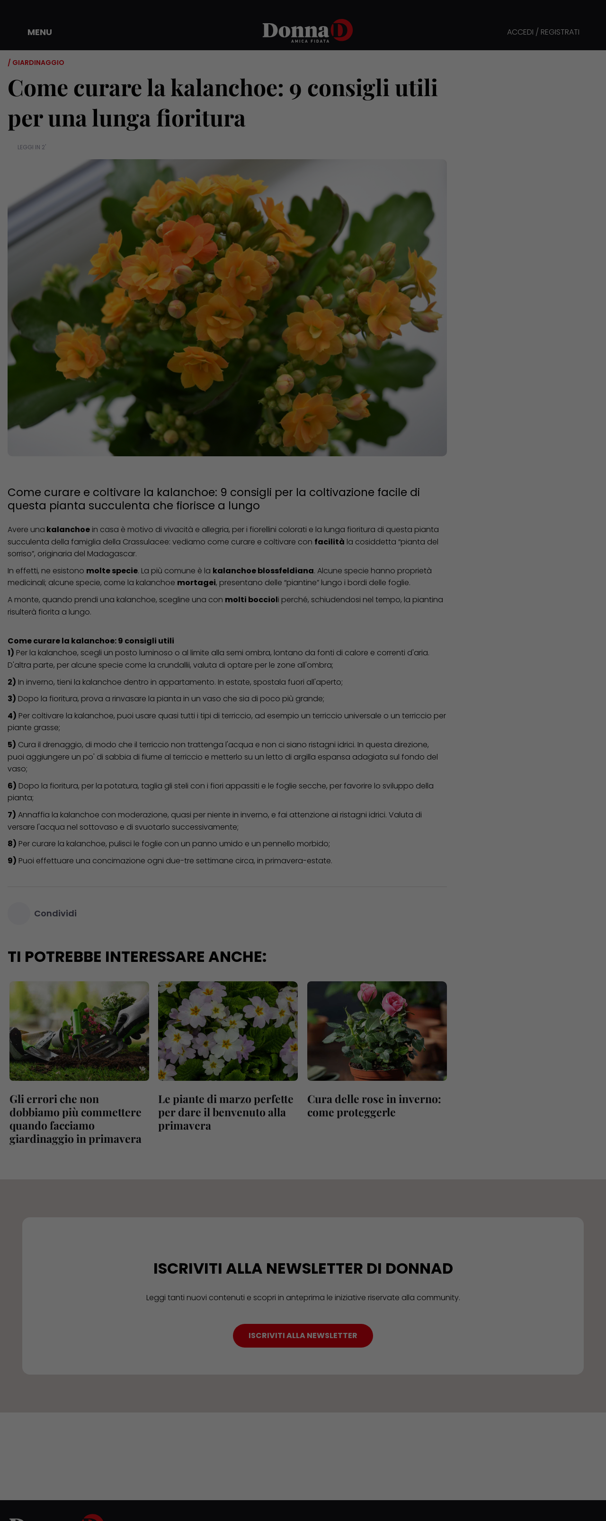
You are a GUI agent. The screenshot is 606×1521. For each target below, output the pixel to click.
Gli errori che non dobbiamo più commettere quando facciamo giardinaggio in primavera (74, 1118)
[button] (33, 32)
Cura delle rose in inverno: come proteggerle (372, 1105)
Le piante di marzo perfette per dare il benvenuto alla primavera (224, 1111)
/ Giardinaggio (36, 62)
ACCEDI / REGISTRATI (543, 32)
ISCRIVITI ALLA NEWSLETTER (303, 1335)
